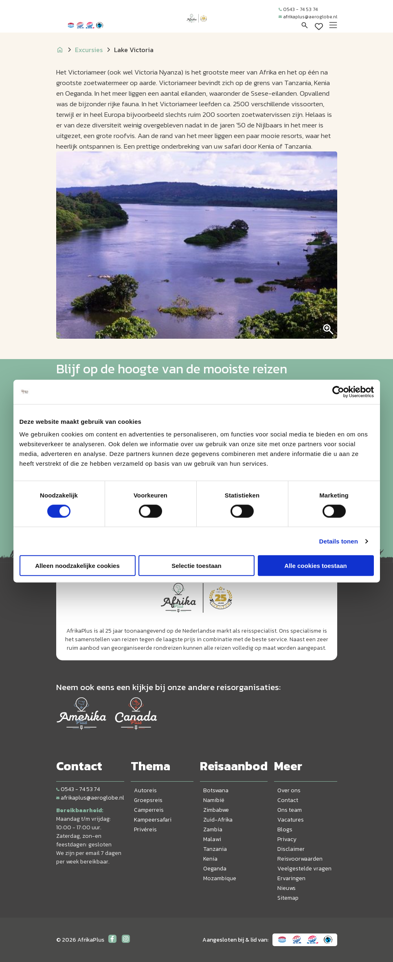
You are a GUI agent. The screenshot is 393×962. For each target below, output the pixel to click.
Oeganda (214, 868)
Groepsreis (148, 800)
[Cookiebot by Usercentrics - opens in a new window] (338, 392)
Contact (287, 800)
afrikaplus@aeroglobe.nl (308, 16)
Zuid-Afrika (218, 819)
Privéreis (145, 829)
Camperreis (149, 810)
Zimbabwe (216, 810)
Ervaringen (291, 878)
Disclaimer (291, 849)
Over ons (289, 790)
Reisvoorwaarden (300, 859)
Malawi (212, 839)
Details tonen (338, 540)
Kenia (210, 859)
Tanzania (215, 849)
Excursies (89, 50)
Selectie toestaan (196, 565)
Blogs (284, 829)
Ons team (289, 810)
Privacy (286, 839)
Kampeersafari (152, 819)
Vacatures (290, 819)
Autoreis (145, 790)
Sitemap (288, 898)
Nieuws (286, 888)
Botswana (215, 790)
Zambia (212, 829)
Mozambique (219, 878)
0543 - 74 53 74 (298, 9)
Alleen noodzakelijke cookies (77, 565)
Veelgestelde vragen (304, 868)
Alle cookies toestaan (315, 565)
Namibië (213, 800)
